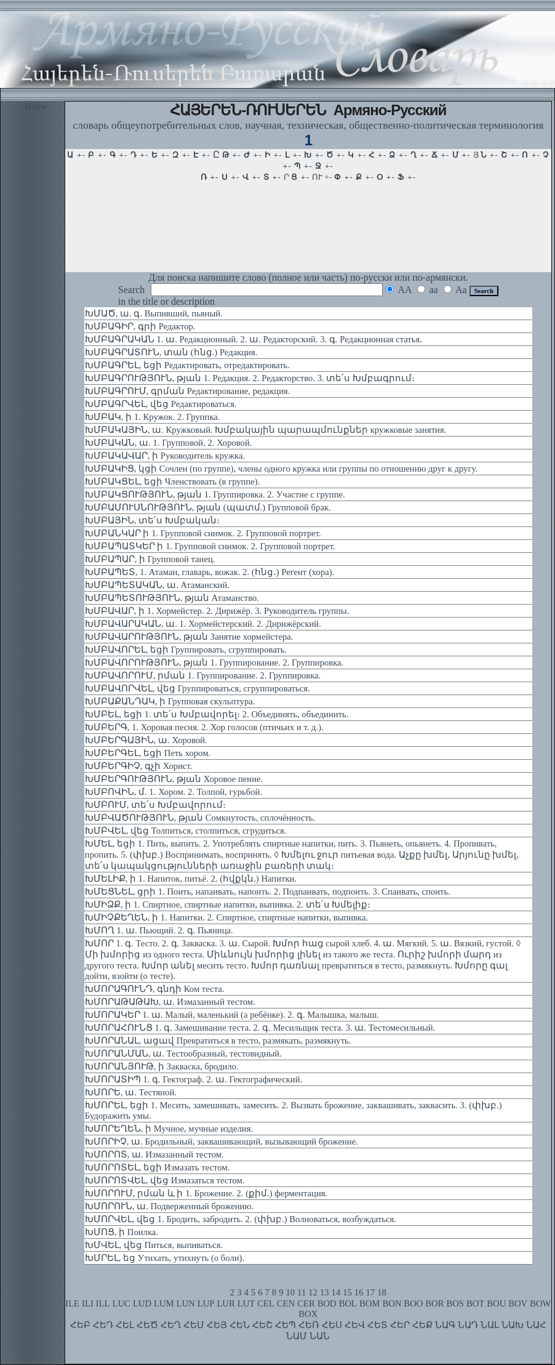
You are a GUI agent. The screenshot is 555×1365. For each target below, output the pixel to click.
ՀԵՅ (217, 1325)
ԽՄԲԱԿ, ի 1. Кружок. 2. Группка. (152, 417)
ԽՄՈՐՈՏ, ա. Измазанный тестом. (154, 1154)
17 (370, 1292)
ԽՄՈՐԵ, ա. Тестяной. (131, 1092)
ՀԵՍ (332, 1325)
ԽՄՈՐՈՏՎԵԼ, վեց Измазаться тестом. (165, 1180)
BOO (413, 1303)
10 (290, 1292)
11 (301, 1292)
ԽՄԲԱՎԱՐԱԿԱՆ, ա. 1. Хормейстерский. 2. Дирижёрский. (203, 624)
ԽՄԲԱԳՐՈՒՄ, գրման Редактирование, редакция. (187, 391)
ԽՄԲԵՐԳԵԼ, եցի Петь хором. (147, 753)
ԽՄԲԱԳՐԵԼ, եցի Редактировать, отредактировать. (187, 365)
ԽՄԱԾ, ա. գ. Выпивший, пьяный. (154, 313)
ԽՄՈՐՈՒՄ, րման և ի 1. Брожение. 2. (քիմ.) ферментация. (206, 1193)
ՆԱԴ (468, 1325)
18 (381, 1292)
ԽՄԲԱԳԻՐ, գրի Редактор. (140, 326)
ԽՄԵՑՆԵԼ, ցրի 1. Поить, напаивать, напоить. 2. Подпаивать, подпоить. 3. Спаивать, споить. (267, 891)
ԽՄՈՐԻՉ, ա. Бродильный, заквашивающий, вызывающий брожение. (221, 1141)
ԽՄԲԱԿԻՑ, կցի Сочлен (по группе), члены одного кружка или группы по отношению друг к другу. (281, 468)
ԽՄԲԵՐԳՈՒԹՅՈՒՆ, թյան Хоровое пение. (174, 779)
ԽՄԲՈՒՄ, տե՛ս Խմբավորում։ (155, 805)
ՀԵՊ (285, 1325)
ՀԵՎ (355, 1325)
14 (336, 1292)
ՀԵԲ (80, 1325)
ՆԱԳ (445, 1325)
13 (324, 1292)
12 (312, 1292)
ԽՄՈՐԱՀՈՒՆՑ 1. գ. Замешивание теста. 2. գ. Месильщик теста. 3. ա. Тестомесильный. (260, 1028)
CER (306, 1303)
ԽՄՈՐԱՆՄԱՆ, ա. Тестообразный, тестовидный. (183, 1053)
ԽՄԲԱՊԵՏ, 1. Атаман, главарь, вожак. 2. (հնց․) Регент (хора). (209, 572)
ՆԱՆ (319, 1336)
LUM (164, 1303)
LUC (121, 1303)
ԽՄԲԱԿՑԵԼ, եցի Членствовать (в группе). (172, 481)
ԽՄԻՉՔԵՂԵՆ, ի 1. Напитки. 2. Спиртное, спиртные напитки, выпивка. (226, 917)
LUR (225, 1303)
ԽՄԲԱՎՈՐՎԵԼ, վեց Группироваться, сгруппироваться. (197, 688)
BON (391, 1303)
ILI (88, 1303)
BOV (517, 1303)
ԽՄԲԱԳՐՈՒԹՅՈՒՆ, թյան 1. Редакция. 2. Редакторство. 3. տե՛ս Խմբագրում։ (250, 378)
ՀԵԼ (125, 1325)
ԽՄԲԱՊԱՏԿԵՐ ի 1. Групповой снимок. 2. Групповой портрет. (210, 546)
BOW (540, 1303)
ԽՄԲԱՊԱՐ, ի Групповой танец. (150, 559)
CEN (286, 1303)
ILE (72, 1303)
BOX (307, 1314)
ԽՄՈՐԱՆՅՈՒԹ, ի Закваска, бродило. (162, 1066)
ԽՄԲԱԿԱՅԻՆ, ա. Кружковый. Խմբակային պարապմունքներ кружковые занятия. (266, 430)
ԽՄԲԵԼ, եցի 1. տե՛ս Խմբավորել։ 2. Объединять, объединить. (217, 714)
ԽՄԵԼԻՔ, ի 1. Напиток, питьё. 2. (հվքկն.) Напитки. (191, 879)
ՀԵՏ (377, 1325)
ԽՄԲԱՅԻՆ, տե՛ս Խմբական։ (152, 520)
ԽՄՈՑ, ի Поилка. (121, 1232)
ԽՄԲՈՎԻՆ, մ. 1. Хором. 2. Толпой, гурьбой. (173, 792)
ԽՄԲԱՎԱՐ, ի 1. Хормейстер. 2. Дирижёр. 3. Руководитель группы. (217, 611)
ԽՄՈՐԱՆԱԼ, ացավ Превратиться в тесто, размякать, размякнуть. (218, 1040)
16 (359, 1292)
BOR (434, 1303)
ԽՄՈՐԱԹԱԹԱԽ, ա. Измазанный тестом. (170, 1002)
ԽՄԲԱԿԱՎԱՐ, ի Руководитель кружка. (165, 456)
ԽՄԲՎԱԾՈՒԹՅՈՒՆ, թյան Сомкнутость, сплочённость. (200, 818)
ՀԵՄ (193, 1325)
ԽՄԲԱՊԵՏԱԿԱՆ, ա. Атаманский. (157, 585)
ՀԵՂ (171, 1325)
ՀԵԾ (147, 1325)
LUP (206, 1303)
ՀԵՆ (240, 1325)
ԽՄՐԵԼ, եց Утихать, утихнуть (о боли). (164, 1258)
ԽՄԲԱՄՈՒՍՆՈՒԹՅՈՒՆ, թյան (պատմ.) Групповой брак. (208, 507)
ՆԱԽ (512, 1325)
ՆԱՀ (536, 1325)
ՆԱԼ (490, 1325)
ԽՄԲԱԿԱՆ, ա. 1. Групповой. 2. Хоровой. (168, 443)
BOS (455, 1303)
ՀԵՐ (400, 1325)
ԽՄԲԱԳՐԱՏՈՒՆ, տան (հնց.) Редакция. (171, 352)
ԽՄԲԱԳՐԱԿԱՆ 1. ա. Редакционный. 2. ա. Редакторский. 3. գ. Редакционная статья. (253, 339)
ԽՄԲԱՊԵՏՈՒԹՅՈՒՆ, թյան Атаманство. (172, 598)
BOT (475, 1303)
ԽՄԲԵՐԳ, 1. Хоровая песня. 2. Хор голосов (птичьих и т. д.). (204, 727)
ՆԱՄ (296, 1336)
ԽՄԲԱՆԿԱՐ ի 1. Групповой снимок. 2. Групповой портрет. (203, 533)
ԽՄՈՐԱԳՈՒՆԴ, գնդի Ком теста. (155, 989)
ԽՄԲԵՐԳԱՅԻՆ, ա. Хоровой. (146, 740)
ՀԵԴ (103, 1325)
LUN (186, 1303)
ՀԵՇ (262, 1325)
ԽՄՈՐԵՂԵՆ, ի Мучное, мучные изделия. (169, 1128)
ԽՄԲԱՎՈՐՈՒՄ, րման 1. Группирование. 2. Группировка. (203, 675)
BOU (496, 1303)
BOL (348, 1303)
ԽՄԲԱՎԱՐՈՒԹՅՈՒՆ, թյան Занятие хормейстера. (189, 637)
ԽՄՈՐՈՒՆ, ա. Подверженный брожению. (169, 1206)
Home (36, 106)
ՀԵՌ (308, 1325)
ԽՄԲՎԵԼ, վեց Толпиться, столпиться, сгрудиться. (186, 831)
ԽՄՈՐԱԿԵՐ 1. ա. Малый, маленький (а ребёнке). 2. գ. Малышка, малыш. (232, 1015)
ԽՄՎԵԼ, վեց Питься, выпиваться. (154, 1245)
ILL (103, 1303)
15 (347, 1292)
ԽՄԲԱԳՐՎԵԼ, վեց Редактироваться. (161, 404)
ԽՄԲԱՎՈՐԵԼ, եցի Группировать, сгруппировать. (186, 649)
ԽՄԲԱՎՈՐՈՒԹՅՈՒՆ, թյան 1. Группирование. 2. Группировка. (214, 662)
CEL (265, 1303)
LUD (142, 1303)
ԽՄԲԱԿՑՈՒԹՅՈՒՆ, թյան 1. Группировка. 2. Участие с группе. (215, 494)
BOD (327, 1303)
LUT (246, 1303)
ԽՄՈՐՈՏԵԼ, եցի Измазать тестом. (157, 1167)
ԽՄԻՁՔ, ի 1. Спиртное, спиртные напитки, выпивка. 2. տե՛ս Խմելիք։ (227, 904)
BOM (369, 1303)
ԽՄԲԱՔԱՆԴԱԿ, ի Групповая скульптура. (170, 701)
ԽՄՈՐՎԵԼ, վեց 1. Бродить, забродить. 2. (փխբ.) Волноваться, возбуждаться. (240, 1219)
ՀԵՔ (422, 1325)
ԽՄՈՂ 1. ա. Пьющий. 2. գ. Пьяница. (159, 930)
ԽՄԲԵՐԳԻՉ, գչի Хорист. (139, 766)
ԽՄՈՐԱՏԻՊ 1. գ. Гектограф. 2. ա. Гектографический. (193, 1079)
